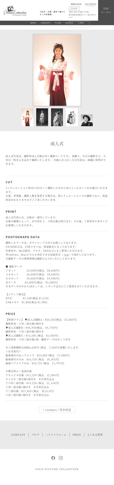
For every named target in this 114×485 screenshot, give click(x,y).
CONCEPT (46, 23)
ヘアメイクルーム (56, 434)
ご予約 (81, 23)
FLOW (58, 23)
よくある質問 (95, 434)
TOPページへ (106, 10)
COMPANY (18, 434)
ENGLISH (76, 4)
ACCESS (69, 23)
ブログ (35, 434)
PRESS (77, 434)
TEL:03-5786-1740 (79, 12)
